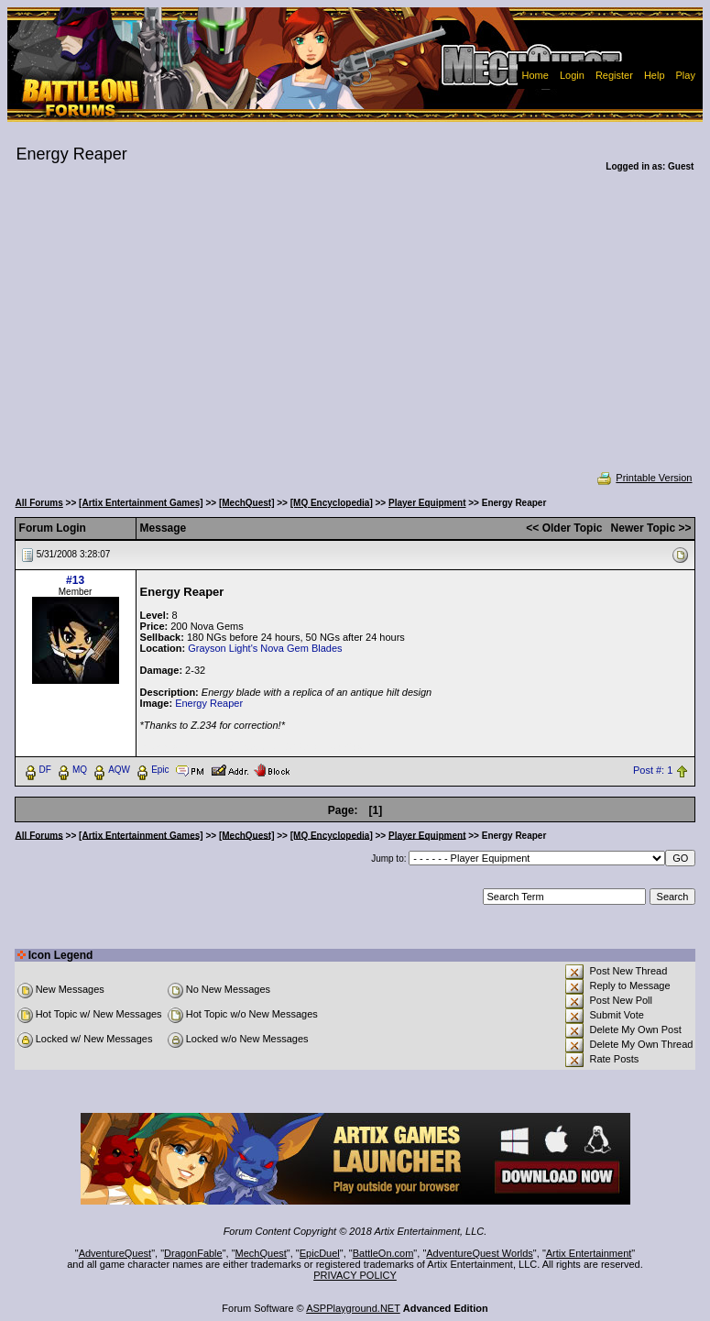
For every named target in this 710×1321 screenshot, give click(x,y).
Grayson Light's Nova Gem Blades (265, 648)
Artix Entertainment (589, 1253)
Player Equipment (426, 503)
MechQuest (261, 1253)
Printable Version (643, 477)
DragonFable (193, 1253)
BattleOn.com (383, 1253)
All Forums (39, 503)
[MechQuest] (247, 503)
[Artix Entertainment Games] (141, 503)
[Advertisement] (355, 333)
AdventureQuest (115, 1253)
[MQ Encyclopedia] (331, 503)
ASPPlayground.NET (353, 1308)
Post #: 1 (652, 770)
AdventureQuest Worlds (479, 1253)
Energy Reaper (209, 703)
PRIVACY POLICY (355, 1275)
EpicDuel (320, 1253)
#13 (75, 580)
